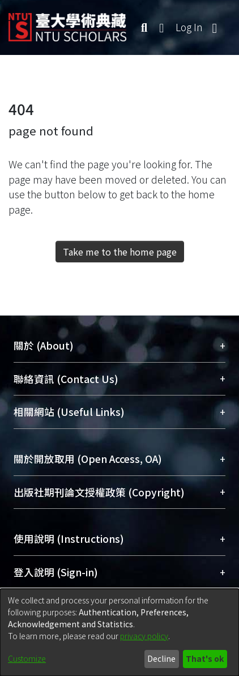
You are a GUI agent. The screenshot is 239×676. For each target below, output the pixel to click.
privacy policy (144, 635)
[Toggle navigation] (215, 27)
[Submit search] (144, 27)
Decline (161, 658)
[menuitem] (162, 27)
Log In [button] (190, 27)
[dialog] (119, 632)
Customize (27, 658)
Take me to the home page (120, 251)
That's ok (205, 658)
